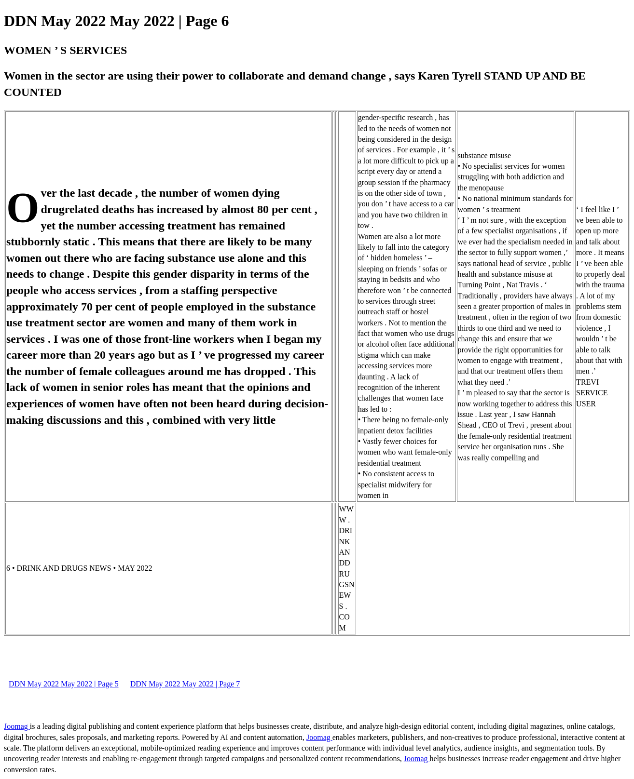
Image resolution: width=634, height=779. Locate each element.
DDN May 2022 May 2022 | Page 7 (185, 684)
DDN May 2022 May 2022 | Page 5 (64, 684)
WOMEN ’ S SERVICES (65, 50)
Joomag (17, 726)
